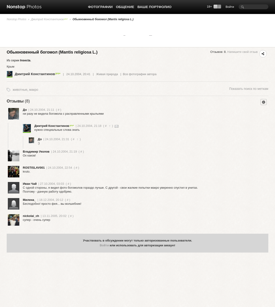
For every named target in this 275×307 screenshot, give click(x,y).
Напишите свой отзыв (242, 52)
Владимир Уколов (36, 151)
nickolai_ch (31, 216)
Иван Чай (30, 183)
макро (33, 89)
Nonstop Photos (16, 19)
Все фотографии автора (139, 74)
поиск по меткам (248, 89)
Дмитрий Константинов (49, 19)
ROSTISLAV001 (34, 167)
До (25, 109)
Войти (230, 7)
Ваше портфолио (155, 7)
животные (20, 89)
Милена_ (29, 200)
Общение (125, 7)
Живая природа (107, 74)
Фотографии (100, 7)
